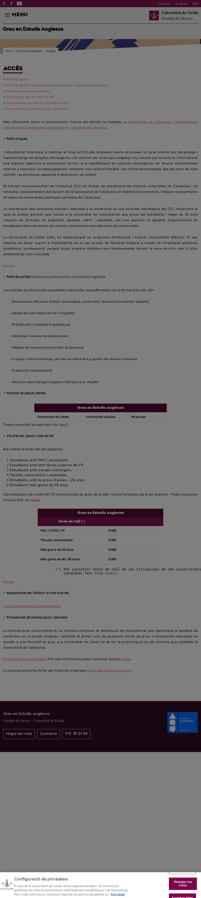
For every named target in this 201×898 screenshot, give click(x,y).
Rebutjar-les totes (183, 886)
